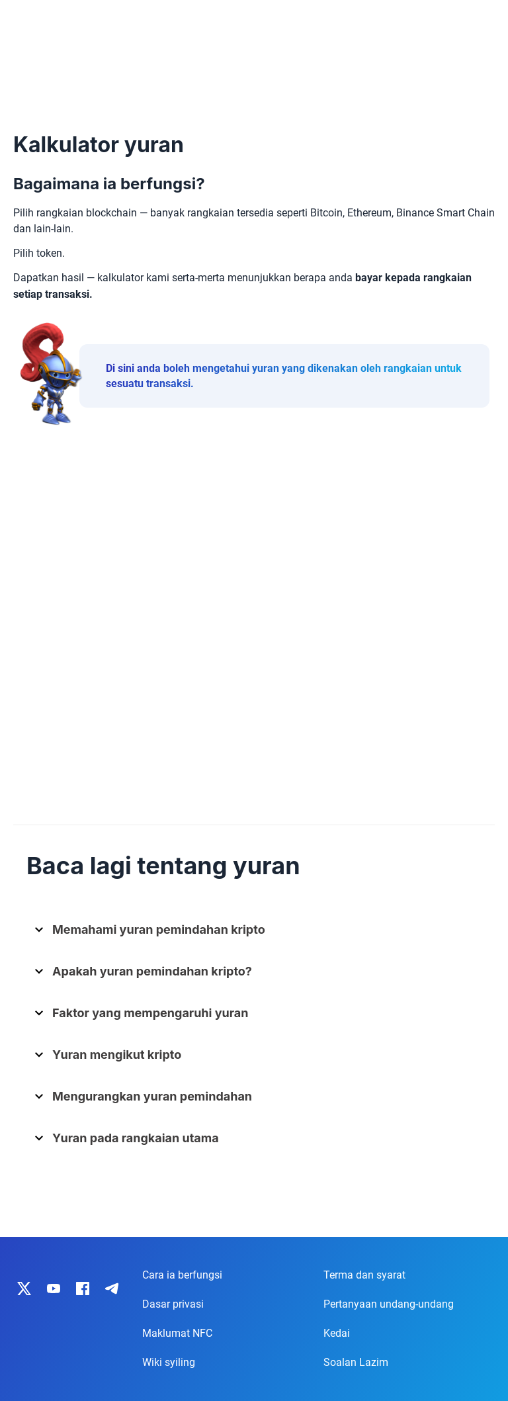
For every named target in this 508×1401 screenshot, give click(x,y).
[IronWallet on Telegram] (112, 1288)
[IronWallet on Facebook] (83, 1288)
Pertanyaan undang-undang (388, 1304)
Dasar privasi (173, 1304)
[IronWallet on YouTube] (54, 1288)
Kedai (336, 1333)
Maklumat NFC (177, 1333)
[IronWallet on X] (24, 1288)
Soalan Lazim (355, 1362)
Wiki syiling (168, 1362)
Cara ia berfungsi (182, 1275)
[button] (259, 935)
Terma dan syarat (364, 1275)
